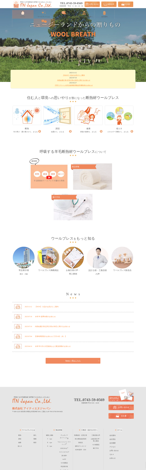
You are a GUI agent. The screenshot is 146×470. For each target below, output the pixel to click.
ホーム (119, 397)
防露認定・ (81, 402)
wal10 (64, 426)
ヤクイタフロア (64, 419)
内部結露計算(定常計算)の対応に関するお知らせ (74, 80)
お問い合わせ (92, 4)
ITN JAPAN (75, 467)
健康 (19, 409)
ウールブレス (122, 228)
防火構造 (80, 406)
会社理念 (113, 407)
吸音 (35, 409)
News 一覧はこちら (73, 328)
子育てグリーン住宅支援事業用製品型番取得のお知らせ (74, 85)
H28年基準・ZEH (81, 416)
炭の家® (64, 422)
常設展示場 (23, 230)
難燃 (35, 406)
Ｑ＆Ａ (112, 422)
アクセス (113, 414)
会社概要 (113, 410)
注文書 (125, 4)
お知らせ (113, 425)
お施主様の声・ (73, 230)
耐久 (35, 402)
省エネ (20, 413)
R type (49, 409)
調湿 (19, 406)
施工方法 (95, 415)
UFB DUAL (64, 415)
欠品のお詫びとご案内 (74, 75)
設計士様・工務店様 (98, 230)
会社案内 (113, 403)
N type (49, 413)
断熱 (19, 402)
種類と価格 (49, 402)
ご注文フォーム (64, 440)
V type (49, 406)
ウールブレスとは (28, 397)
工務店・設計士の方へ (89, 397)
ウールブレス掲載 (48, 228)
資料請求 (109, 4)
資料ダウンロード (80, 413)
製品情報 (59, 397)
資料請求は (121, 366)
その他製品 (64, 429)
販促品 (81, 409)
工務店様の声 (96, 402)
